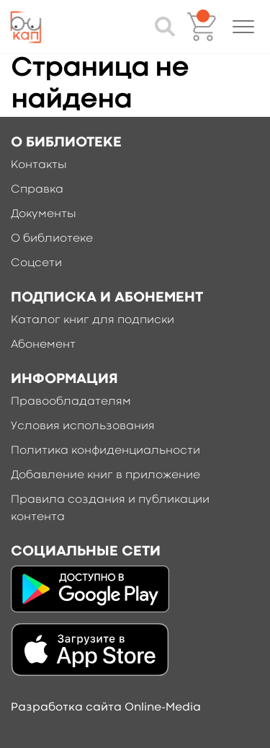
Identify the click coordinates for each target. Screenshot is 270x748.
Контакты (39, 165)
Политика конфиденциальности (105, 451)
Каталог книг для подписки (92, 320)
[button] (243, 27)
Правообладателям (71, 402)
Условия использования (83, 426)
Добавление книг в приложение (105, 475)
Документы (43, 214)
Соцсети (36, 263)
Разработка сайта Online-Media (106, 708)
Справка (37, 190)
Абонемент (43, 345)
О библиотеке (52, 239)
